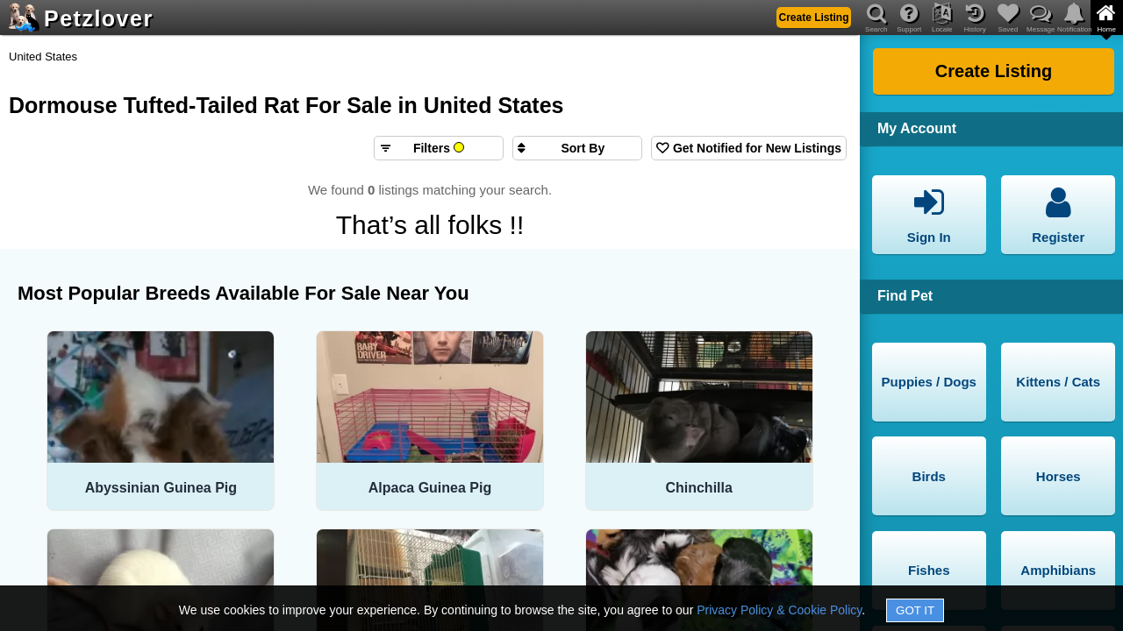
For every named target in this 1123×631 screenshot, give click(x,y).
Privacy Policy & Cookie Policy (779, 610)
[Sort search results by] (577, 148)
